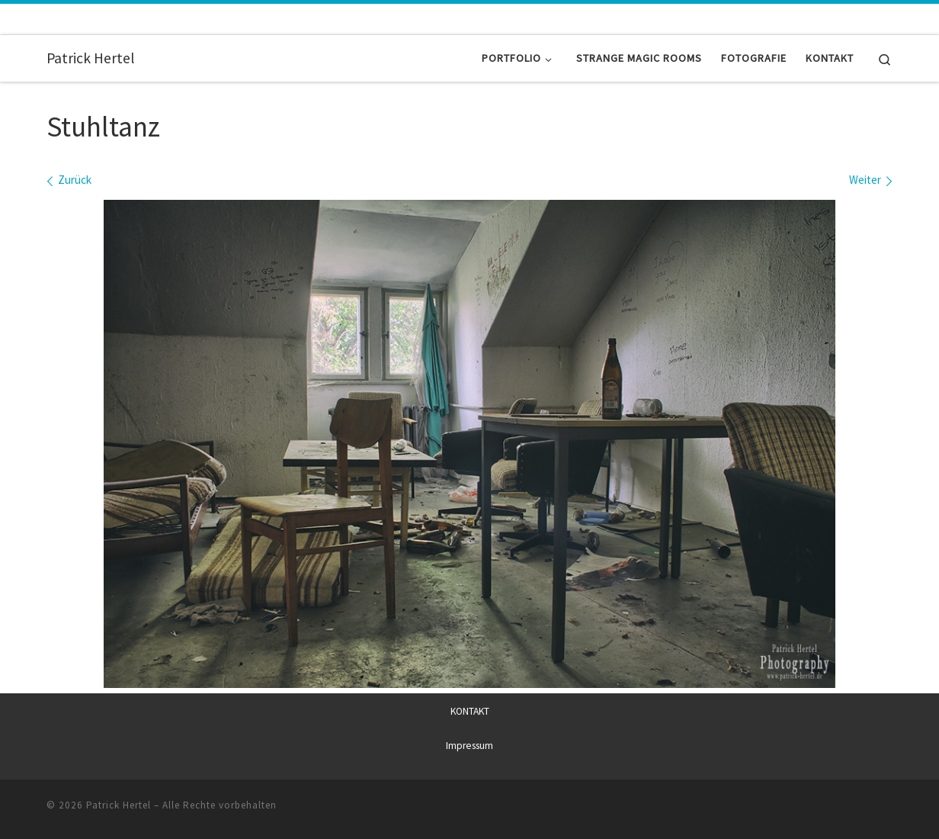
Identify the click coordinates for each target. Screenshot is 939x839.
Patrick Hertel (118, 805)
